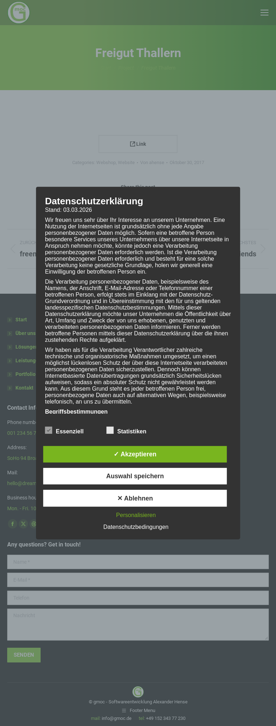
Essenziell (64, 430)
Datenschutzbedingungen (136, 527)
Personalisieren (136, 515)
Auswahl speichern (135, 476)
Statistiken (126, 430)
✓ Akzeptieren (135, 454)
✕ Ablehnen (135, 498)
